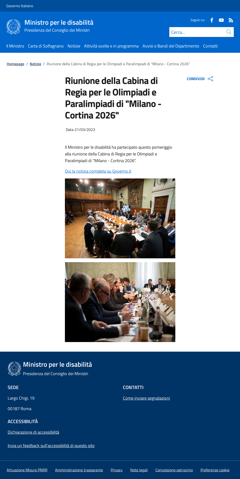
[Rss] (229, 20)
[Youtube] (219, 20)
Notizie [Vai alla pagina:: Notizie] (35, 64)
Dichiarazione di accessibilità (33, 432)
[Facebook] (210, 20)
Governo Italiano (19, 6)
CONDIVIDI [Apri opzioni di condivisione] (200, 79)
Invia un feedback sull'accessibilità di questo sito (51, 445)
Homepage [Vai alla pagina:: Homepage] (15, 64)
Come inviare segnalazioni (146, 398)
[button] (214, 470)
